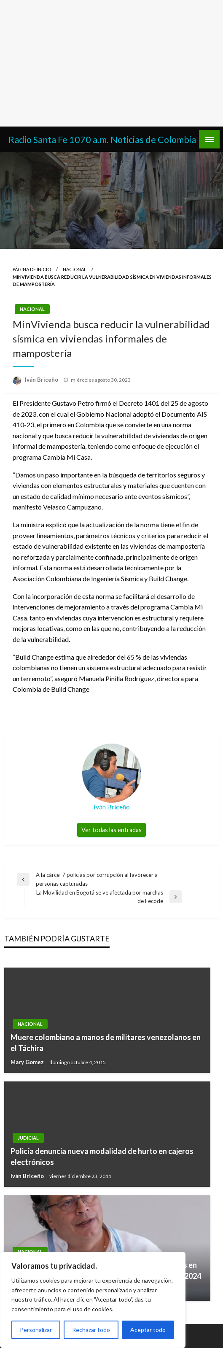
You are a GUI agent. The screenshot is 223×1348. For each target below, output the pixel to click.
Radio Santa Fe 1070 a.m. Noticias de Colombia (102, 139)
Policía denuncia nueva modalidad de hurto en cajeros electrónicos (102, 1156)
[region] (92, 1300)
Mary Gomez (28, 1062)
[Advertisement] (111, 63)
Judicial (28, 1137)
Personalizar (36, 1329)
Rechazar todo (91, 1329)
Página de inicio (32, 269)
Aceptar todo (148, 1329)
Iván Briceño (42, 379)
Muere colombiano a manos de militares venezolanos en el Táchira (106, 1042)
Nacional (74, 269)
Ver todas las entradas (111, 829)
